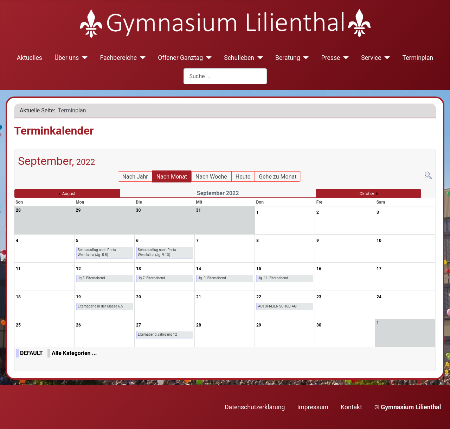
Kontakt (351, 407)
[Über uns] (83, 57)
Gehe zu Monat (277, 176)
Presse (330, 57)
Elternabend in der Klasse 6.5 (100, 306)
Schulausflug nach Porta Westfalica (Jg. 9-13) (157, 252)
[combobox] (225, 76)
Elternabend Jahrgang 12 (157, 334)
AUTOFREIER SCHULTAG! (277, 306)
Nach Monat (171, 176)
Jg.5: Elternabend (91, 278)
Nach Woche (211, 176)
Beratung (287, 57)
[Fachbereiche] (141, 57)
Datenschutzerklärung (255, 407)
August (69, 193)
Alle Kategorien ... (74, 353)
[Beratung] (304, 57)
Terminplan (418, 57)
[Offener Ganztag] (207, 57)
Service (371, 57)
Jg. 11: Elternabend (273, 278)
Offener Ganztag (180, 57)
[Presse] (344, 57)
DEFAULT (31, 353)
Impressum (313, 407)
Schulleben (239, 57)
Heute (243, 176)
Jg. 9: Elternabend (212, 278)
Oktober (366, 193)
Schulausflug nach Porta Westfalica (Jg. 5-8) (97, 252)
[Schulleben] (258, 57)
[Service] (385, 57)
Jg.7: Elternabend (151, 278)
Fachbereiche (118, 57)
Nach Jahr (135, 176)
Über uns (66, 57)
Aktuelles (29, 57)
